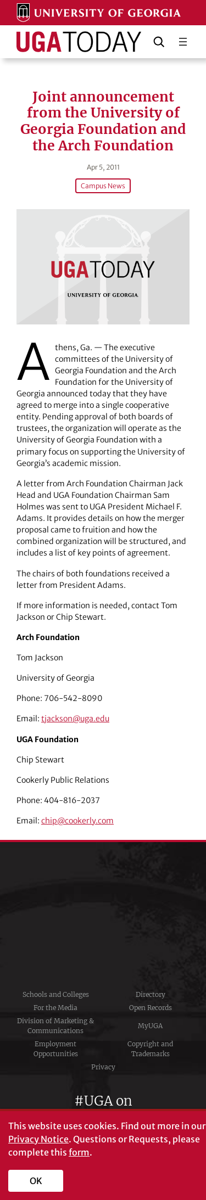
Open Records (150, 1007)
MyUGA (150, 1026)
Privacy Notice (38, 1139)
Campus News (103, 186)
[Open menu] (183, 41)
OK (36, 1180)
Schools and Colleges (56, 994)
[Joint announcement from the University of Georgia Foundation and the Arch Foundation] (103, 266)
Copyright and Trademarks (150, 1049)
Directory (150, 994)
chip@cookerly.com (77, 821)
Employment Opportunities (56, 1049)
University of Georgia (103, 915)
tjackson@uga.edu (75, 719)
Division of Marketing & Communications (55, 1026)
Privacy (103, 1067)
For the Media (55, 1007)
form (79, 1152)
